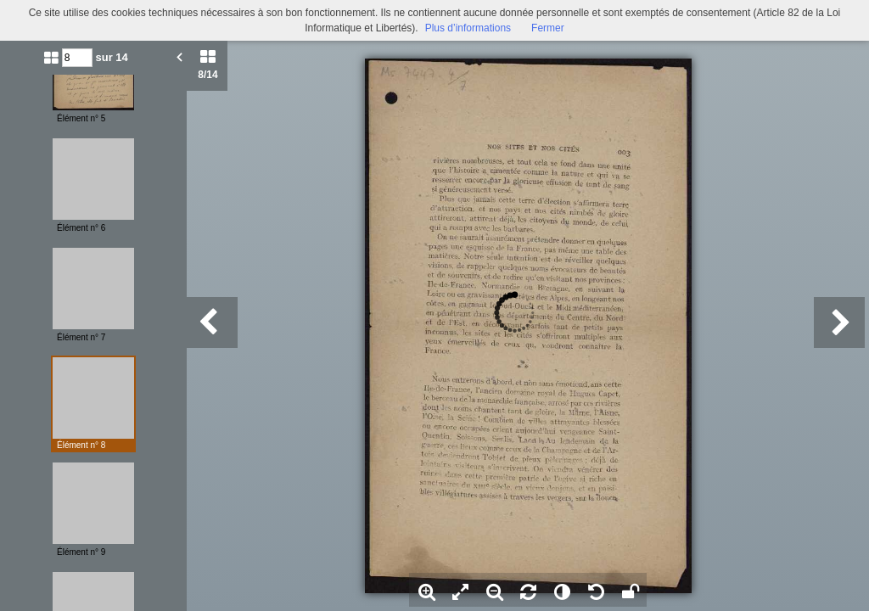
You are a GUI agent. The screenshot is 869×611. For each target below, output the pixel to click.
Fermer (547, 28)
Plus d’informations (468, 28)
